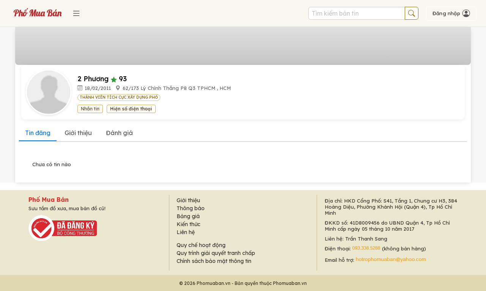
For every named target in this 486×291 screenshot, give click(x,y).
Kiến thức (188, 224)
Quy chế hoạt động (201, 245)
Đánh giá (119, 133)
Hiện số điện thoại (131, 109)
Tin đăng (37, 133)
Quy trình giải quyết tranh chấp (216, 253)
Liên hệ (186, 232)
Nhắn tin (90, 109)
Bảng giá (188, 216)
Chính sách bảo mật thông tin (214, 261)
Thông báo (191, 208)
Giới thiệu (78, 133)
